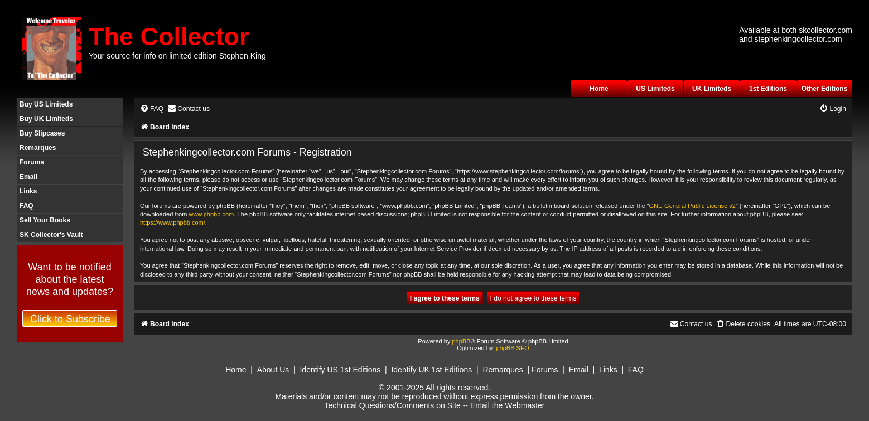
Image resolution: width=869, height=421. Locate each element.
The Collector (169, 36)
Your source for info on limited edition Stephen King (177, 55)
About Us (273, 369)
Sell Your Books (45, 220)
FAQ (26, 206)
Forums (32, 162)
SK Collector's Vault (51, 235)
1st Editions (768, 89)
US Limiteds (655, 89)
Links (28, 191)
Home (599, 89)
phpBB (461, 341)
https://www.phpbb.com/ (172, 222)
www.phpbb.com (211, 214)
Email (28, 177)
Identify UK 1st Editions (431, 369)
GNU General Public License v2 (692, 205)
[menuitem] (151, 109)
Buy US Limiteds (46, 104)
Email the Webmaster (507, 405)
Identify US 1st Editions (340, 369)
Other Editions (825, 89)
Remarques (38, 148)
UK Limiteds (711, 89)
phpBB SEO (512, 348)
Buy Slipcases (42, 133)
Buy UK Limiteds (46, 119)
